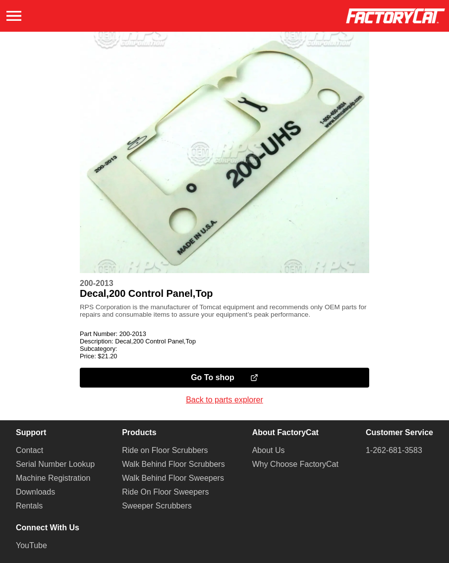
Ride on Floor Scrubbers (165, 450)
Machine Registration (53, 478)
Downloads (35, 492)
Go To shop (224, 377)
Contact (29, 450)
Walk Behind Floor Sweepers (173, 478)
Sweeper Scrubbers (157, 506)
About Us (268, 450)
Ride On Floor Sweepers (165, 492)
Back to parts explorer (224, 399)
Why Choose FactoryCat (295, 464)
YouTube (31, 545)
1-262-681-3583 (394, 450)
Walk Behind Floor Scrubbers (173, 464)
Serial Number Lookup (55, 464)
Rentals (29, 506)
